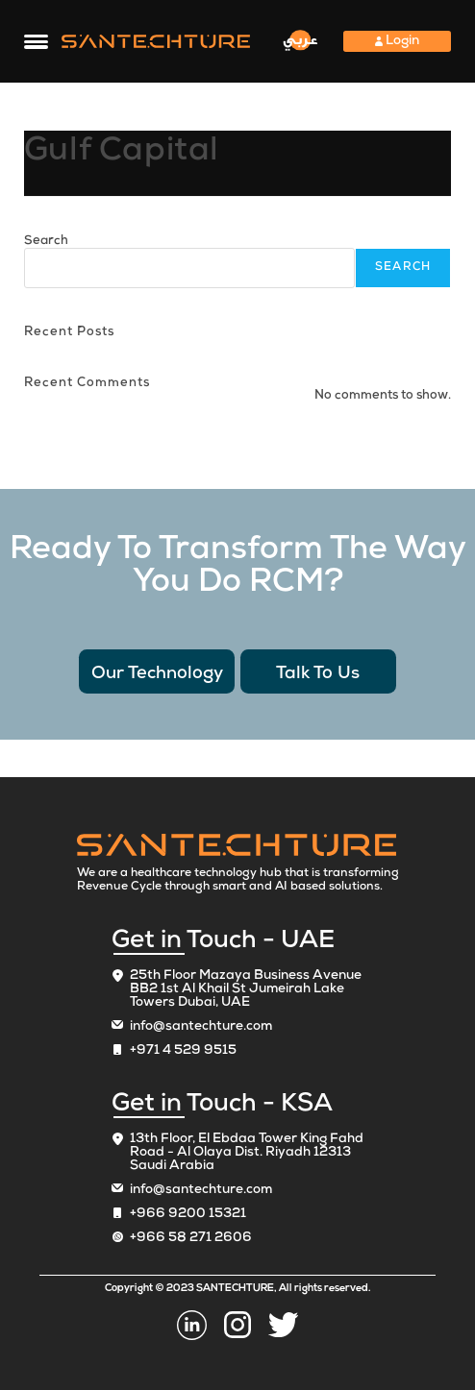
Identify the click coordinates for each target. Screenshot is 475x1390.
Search (46, 241)
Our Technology (157, 674)
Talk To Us (318, 674)
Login (397, 41)
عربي (300, 40)
